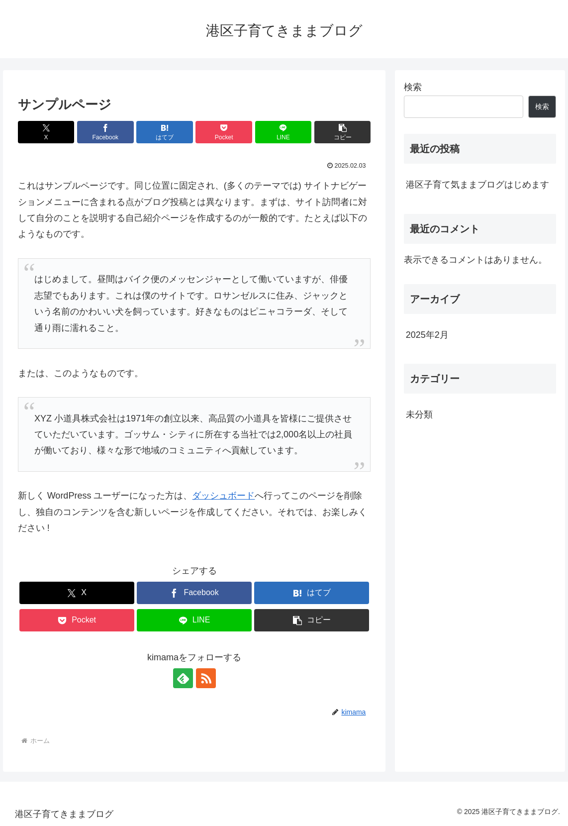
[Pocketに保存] (223, 132)
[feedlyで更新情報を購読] (183, 678)
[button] (342, 132)
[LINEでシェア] (283, 132)
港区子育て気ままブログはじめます (477, 185)
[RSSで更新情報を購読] (206, 678)
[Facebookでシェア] (105, 132)
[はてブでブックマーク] (164, 132)
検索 (413, 87)
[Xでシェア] (46, 132)
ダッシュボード (223, 496)
